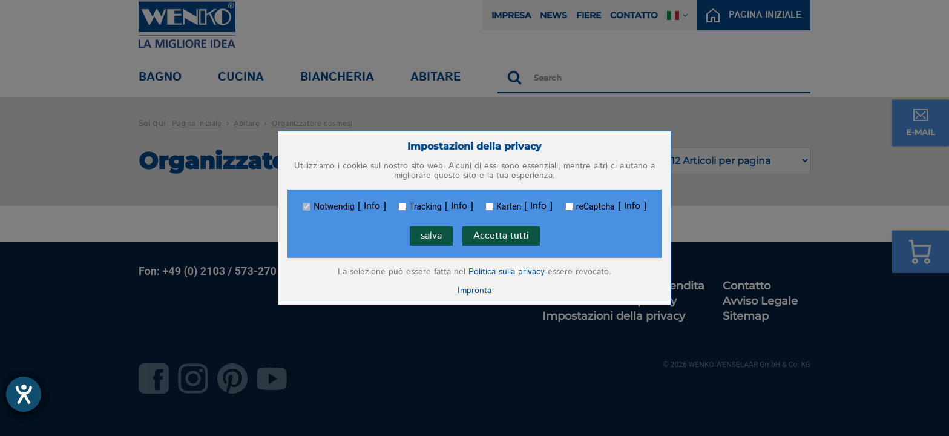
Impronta (474, 291)
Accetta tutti (501, 236)
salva (431, 236)
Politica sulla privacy (506, 272)
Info (372, 206)
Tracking (425, 206)
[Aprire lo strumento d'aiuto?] (23, 394)
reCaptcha (595, 206)
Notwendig (334, 206)
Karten (508, 206)
